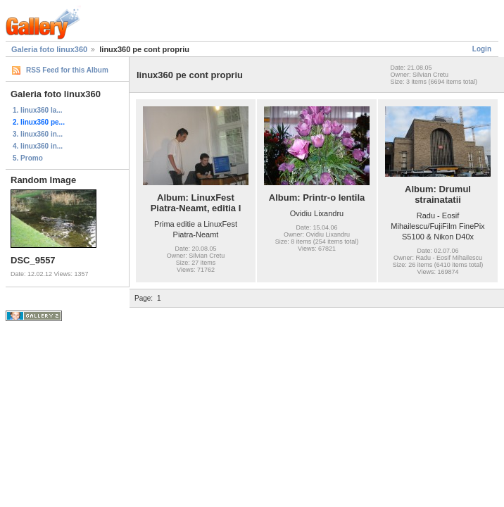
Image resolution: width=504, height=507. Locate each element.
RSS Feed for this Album (67, 70)
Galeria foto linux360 (49, 49)
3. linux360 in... (38, 134)
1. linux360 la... (38, 110)
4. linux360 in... (38, 146)
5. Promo (28, 158)
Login (481, 49)
